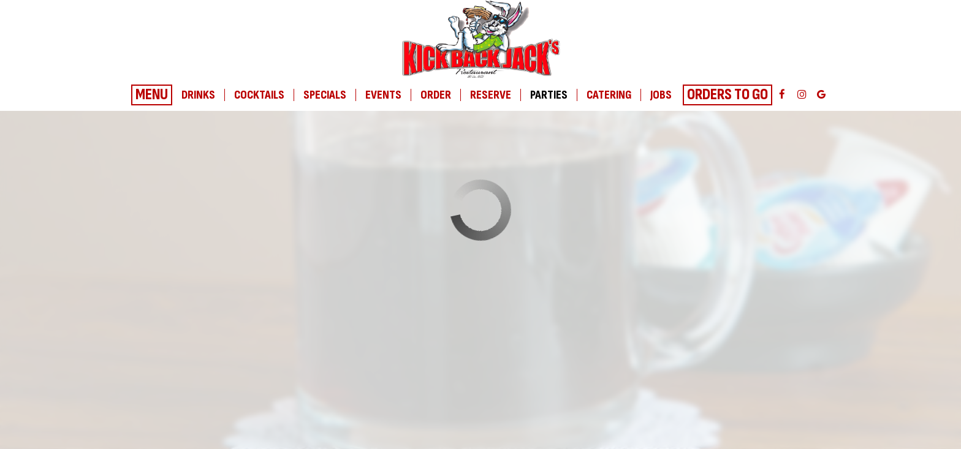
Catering (609, 95)
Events (383, 95)
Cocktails (259, 95)
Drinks (198, 95)
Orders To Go (727, 94)
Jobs (661, 95)
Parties (549, 95)
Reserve (490, 95)
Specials (324, 95)
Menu (151, 94)
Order (435, 95)
